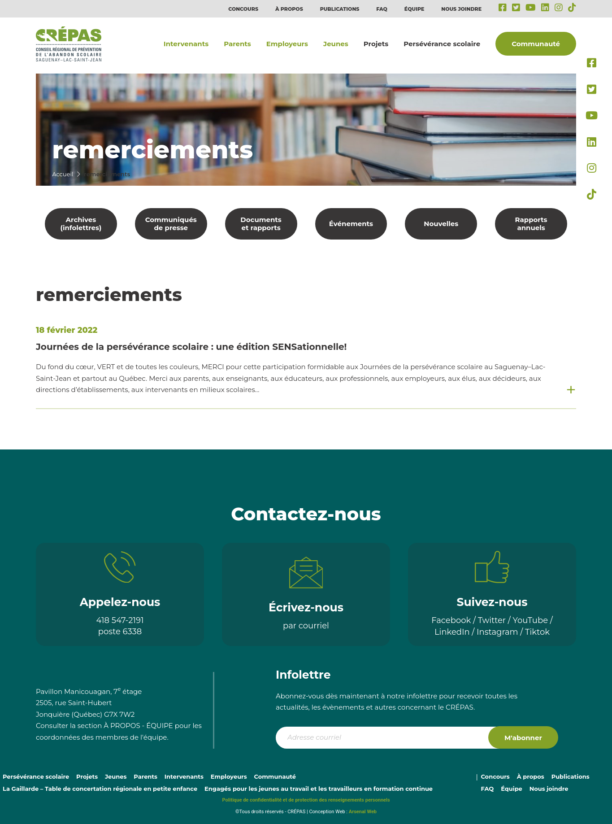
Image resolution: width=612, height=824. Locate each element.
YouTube (530, 620)
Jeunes (335, 43)
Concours (243, 9)
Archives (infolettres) (81, 223)
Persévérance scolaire (442, 43)
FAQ (381, 9)
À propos (289, 9)
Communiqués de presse (171, 223)
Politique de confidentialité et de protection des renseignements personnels (306, 800)
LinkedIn (452, 632)
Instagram (497, 632)
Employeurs (287, 43)
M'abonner (523, 737)
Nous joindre (461, 9)
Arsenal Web (363, 812)
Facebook (451, 620)
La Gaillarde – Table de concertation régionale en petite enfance (100, 788)
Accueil (62, 174)
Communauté (536, 43)
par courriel (306, 626)
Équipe (414, 9)
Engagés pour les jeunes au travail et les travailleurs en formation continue (318, 788)
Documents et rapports (261, 223)
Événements (351, 223)
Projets (376, 43)
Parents (237, 43)
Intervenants (186, 43)
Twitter (492, 620)
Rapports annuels (531, 223)
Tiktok (537, 632)
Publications (340, 9)
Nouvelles (441, 223)
